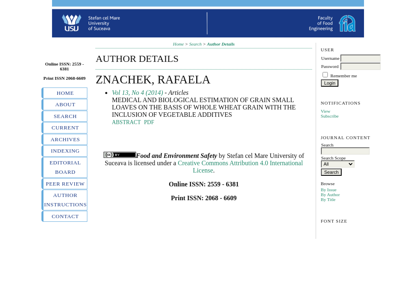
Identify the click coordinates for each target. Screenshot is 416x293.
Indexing (65, 151)
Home (65, 93)
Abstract (126, 122)
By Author (330, 194)
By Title (328, 199)
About (65, 104)
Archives (65, 139)
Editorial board (65, 167)
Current (65, 128)
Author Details (221, 44)
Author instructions (65, 200)
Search (65, 116)
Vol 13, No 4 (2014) (137, 92)
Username (330, 58)
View (325, 111)
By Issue (328, 189)
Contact (65, 216)
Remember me (343, 75)
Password (329, 66)
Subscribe (329, 116)
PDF (149, 122)
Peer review (65, 184)
